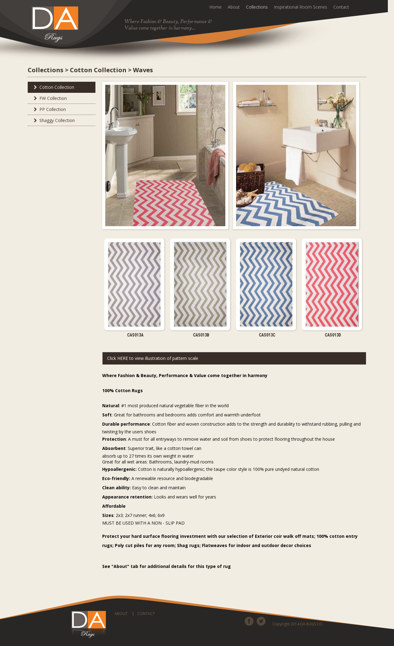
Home (215, 7)
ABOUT (121, 613)
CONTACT (146, 613)
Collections (257, 7)
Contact (341, 7)
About (234, 7)
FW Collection (49, 98)
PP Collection (48, 109)
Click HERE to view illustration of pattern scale (152, 358)
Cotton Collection (52, 87)
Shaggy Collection (53, 120)
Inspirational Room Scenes (300, 7)
